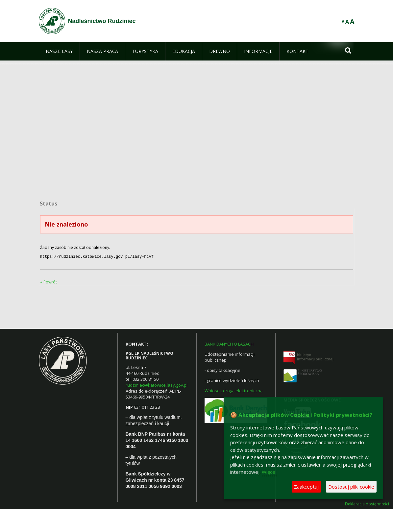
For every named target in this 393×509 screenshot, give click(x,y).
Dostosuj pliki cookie (351, 486)
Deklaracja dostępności (367, 503)
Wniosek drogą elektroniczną (233, 390)
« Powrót (48, 281)
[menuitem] (59, 51)
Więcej (269, 472)
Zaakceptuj (306, 486)
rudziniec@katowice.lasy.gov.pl (156, 384)
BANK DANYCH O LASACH (229, 343)
